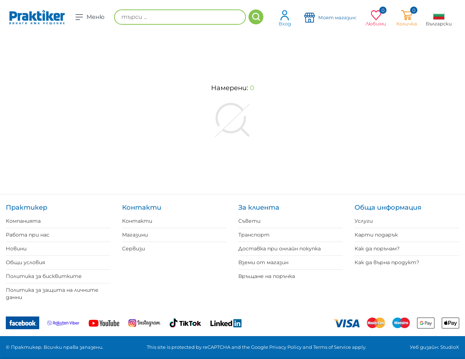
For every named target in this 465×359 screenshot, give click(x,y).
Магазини (135, 234)
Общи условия (25, 262)
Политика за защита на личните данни (52, 293)
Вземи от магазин (263, 262)
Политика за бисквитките (44, 276)
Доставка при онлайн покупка (279, 248)
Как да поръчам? (377, 248)
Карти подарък (376, 234)
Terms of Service (332, 347)
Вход (285, 18)
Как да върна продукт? (387, 262)
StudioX (449, 347)
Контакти (137, 221)
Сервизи (133, 248)
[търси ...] (180, 17)
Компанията (23, 221)
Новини (16, 248)
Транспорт (254, 234)
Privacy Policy (285, 347)
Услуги (364, 221)
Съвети (249, 221)
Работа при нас (27, 234)
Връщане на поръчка (266, 276)
